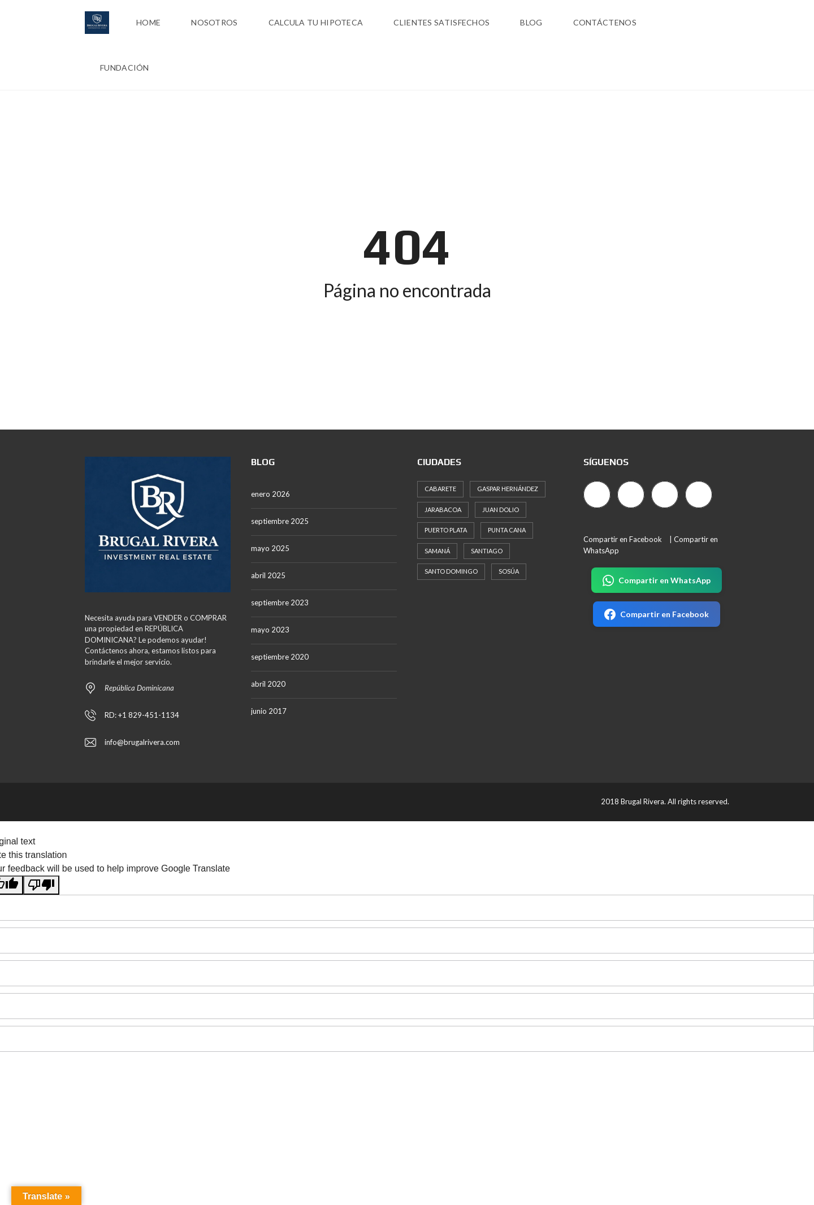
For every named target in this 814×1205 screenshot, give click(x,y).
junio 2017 (269, 711)
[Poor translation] (41, 884)
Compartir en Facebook (622, 539)
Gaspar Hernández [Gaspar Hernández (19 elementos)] (507, 488)
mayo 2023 (270, 629)
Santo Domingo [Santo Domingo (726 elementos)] (451, 571)
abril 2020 (268, 683)
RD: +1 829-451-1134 (142, 714)
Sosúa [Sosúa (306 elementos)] (509, 571)
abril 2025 (268, 575)
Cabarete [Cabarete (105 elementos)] (440, 488)
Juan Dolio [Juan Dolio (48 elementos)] (500, 509)
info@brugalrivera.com (142, 742)
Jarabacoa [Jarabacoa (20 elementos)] (443, 509)
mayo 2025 (270, 548)
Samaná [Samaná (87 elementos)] (437, 550)
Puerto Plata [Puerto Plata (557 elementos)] (446, 530)
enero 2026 (270, 494)
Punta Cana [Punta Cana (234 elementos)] (507, 530)
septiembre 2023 (280, 602)
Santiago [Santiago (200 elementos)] (487, 550)
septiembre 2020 (280, 656)
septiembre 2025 (280, 521)
